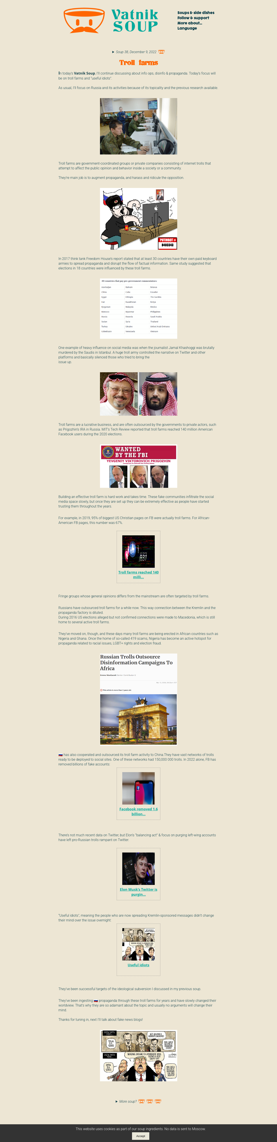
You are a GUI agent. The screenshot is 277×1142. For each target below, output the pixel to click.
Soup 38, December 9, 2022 (140, 50)
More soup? (140, 1100)
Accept (140, 1136)
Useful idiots (138, 947)
